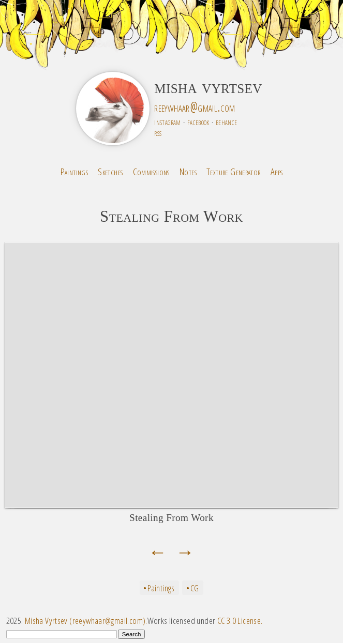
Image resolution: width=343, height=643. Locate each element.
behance (226, 122)
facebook (198, 122)
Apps (277, 171)
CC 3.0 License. (240, 620)
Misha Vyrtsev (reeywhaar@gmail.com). (86, 620)
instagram (167, 122)
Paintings (74, 171)
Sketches (110, 171)
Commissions (151, 171)
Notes (188, 171)
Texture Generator (233, 171)
